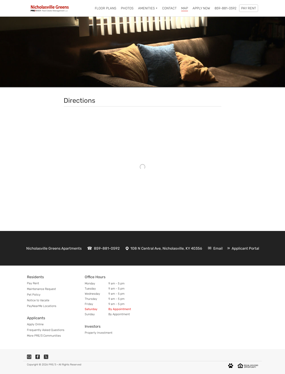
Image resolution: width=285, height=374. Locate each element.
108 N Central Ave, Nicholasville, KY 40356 (166, 248)
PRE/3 (52, 364)
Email (218, 248)
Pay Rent (33, 283)
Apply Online (35, 324)
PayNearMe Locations (41, 306)
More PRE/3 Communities (44, 335)
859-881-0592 (107, 248)
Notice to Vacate (38, 300)
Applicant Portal (245, 248)
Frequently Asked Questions (45, 330)
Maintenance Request (41, 289)
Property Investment (98, 332)
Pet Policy (34, 294)
